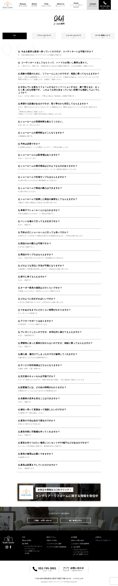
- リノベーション (29, 549)
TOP (23, 537)
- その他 (26, 553)
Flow (46, 5)
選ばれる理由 (26, 540)
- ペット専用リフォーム (32, 551)
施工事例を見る (75, 520)
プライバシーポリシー (102, 540)
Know (76, 5)
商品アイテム (51, 537)
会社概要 (74, 537)
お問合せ (98, 537)
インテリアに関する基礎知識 (56, 547)
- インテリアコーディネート (33, 546)
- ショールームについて (80, 552)
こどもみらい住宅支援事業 (80, 543)
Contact (93, 5)
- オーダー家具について (80, 554)
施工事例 (25, 543)
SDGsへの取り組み (77, 540)
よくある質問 (75, 547)
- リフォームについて (79, 549)
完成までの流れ (52, 540)
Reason (23, 5)
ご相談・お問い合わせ (42, 520)
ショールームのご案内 (54, 543)
